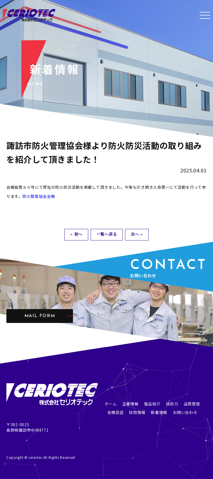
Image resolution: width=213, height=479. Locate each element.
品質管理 (192, 403)
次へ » (137, 234)
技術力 (172, 403)
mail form (39, 316)
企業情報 (130, 403)
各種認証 (115, 412)
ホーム (111, 403)
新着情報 (159, 412)
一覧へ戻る (107, 234)
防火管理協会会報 (38, 196)
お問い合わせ (185, 412)
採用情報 (137, 412)
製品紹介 (152, 403)
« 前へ (76, 234)
